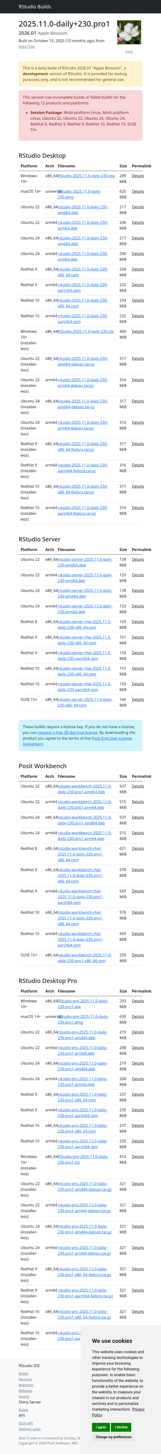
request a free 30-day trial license (68, 732)
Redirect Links (29, 1429)
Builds (23, 1373)
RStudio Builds (35, 6)
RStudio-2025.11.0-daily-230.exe (86, 175)
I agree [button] (101, 1427)
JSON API (26, 1423)
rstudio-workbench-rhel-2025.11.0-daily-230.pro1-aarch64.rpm (80, 896)
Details (138, 175)
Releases (25, 1390)
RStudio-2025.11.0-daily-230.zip (86, 331)
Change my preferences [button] (114, 1437)
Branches (26, 1385)
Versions (25, 1379)
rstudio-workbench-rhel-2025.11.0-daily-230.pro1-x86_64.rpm (80, 854)
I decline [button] (121, 1427)
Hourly (24, 1396)
